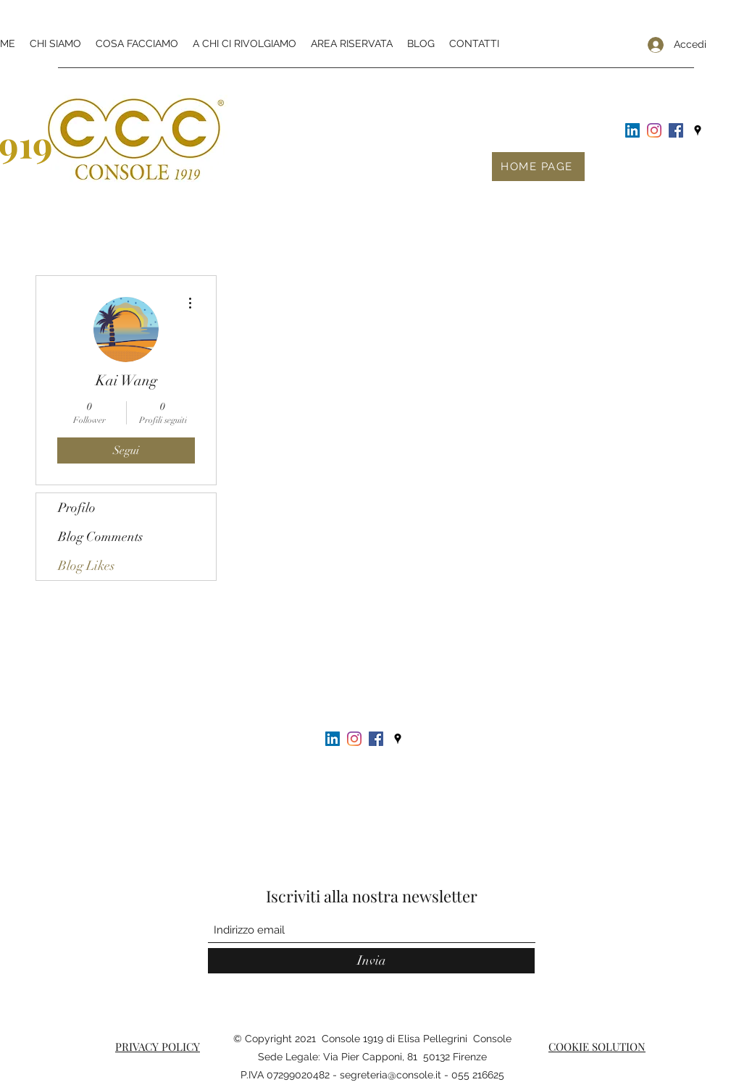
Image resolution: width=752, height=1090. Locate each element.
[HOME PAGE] (538, 166)
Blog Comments (100, 537)
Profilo (77, 508)
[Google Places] (697, 130)
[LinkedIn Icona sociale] (632, 130)
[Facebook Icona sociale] (676, 130)
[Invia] (371, 960)
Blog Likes (86, 566)
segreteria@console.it (390, 1075)
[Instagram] (654, 130)
